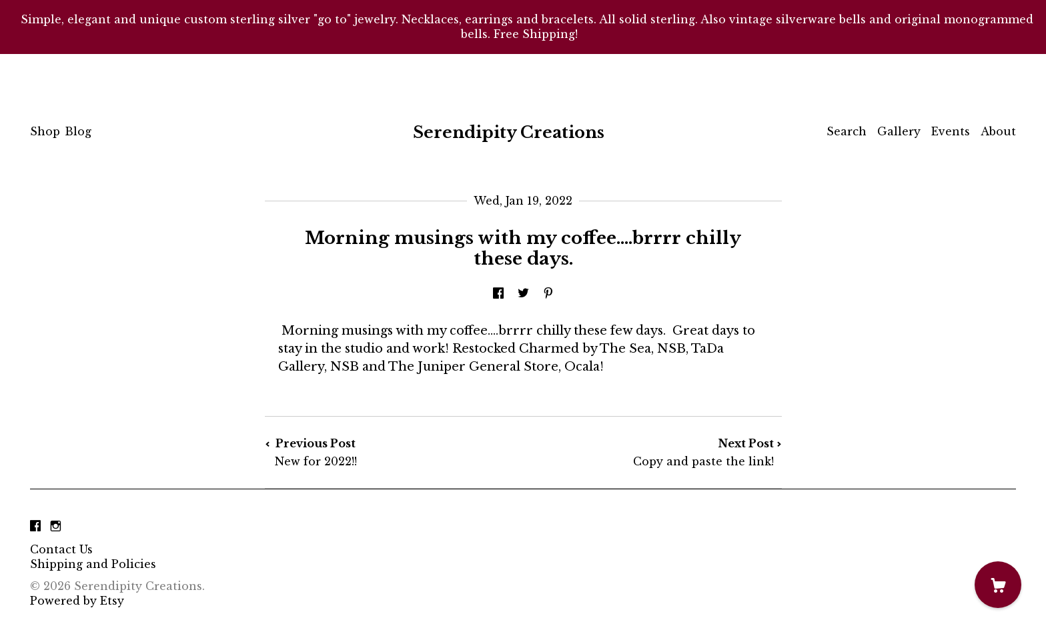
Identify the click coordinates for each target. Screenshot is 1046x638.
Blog (78, 131)
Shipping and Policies (93, 564)
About (998, 131)
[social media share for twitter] (523, 293)
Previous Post (394, 452)
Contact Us (61, 549)
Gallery (899, 131)
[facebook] (35, 526)
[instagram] (56, 526)
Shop (45, 131)
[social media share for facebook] (498, 293)
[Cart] (998, 584)
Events (950, 131)
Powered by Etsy (77, 600)
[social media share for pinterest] (548, 293)
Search (847, 131)
